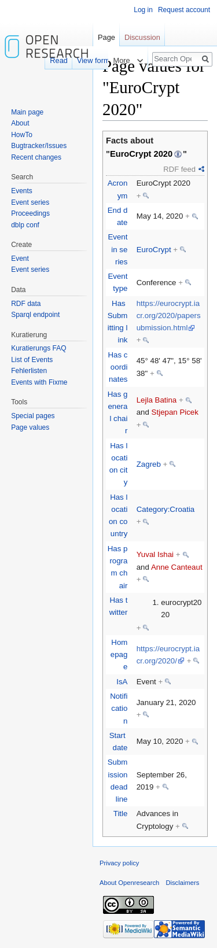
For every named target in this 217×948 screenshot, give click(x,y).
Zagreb (149, 464)
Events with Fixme (39, 382)
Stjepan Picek (175, 412)
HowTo (21, 135)
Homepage (119, 655)
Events (21, 191)
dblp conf (25, 225)
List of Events (32, 360)
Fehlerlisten (29, 371)
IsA (121, 681)
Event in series (117, 249)
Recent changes (36, 157)
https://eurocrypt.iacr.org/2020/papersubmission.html (169, 316)
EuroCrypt (154, 249)
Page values (30, 427)
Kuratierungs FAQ (38, 348)
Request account (184, 10)
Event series (30, 202)
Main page (27, 112)
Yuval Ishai (155, 554)
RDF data (26, 304)
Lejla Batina (157, 400)
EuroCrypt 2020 (141, 153)
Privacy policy (119, 863)
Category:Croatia (166, 509)
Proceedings (30, 213)
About (20, 123)
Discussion (142, 37)
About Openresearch (129, 882)
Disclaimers (182, 882)
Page (106, 37)
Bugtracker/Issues (39, 146)
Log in (143, 10)
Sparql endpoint (35, 315)
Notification (118, 708)
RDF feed (179, 169)
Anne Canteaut (177, 567)
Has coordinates (117, 367)
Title (120, 813)
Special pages (32, 416)
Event (20, 258)
